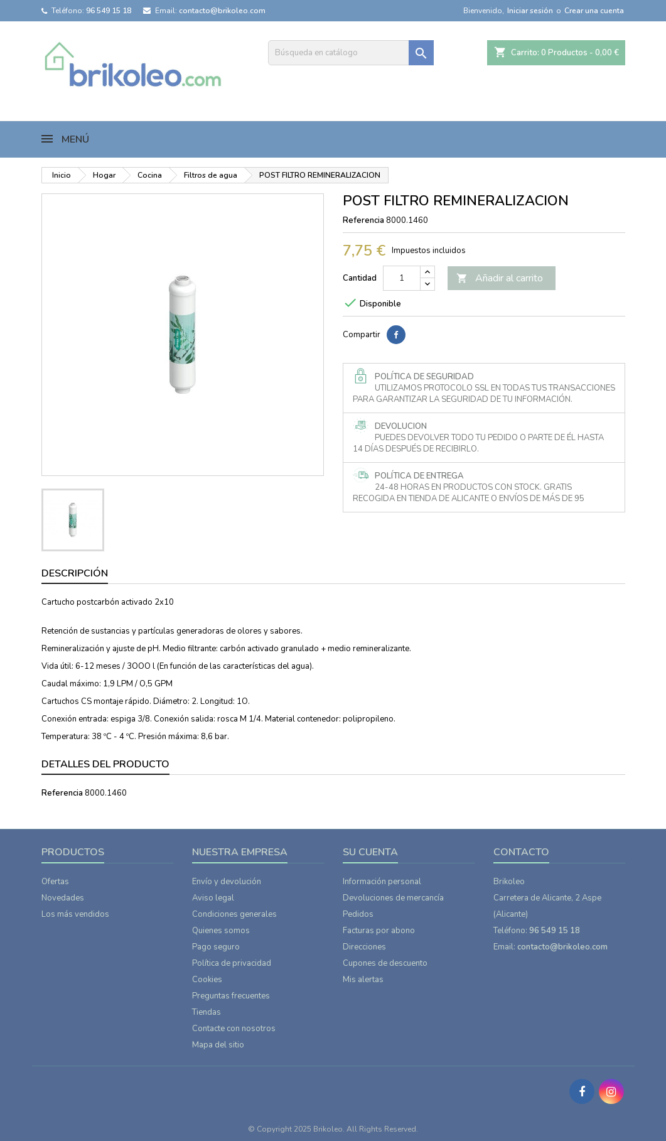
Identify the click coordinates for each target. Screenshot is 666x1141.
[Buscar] (351, 52)
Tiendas (206, 1012)
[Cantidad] (402, 278)
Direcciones (364, 947)
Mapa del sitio (218, 1045)
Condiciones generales (234, 914)
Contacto (521, 852)
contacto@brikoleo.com (222, 11)
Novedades (62, 898)
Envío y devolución (226, 881)
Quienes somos (221, 930)
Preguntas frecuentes (231, 996)
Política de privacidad (231, 963)
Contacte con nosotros (234, 1028)
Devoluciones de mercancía (393, 898)
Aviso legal (213, 898)
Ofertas (55, 881)
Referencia (363, 220)
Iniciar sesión (530, 11)
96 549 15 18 (108, 11)
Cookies (207, 979)
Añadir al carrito (499, 278)
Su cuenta (370, 852)
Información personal (382, 881)
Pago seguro (216, 947)
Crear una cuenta (594, 11)
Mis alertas (363, 979)
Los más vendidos (75, 914)
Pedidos (358, 914)
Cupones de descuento (385, 963)
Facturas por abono (379, 930)
